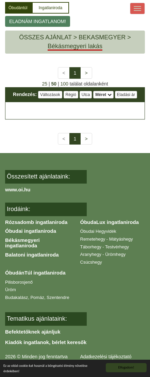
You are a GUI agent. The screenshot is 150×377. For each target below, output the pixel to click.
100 (64, 84)
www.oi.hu (17, 189)
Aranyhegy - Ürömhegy (103, 254)
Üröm (10, 289)
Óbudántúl (19, 7)
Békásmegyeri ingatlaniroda (22, 243)
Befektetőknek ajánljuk (33, 332)
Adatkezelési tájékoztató (106, 356)
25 (44, 84)
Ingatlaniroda (50, 7)
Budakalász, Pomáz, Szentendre (37, 297)
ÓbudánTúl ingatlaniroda (35, 273)
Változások (50, 94)
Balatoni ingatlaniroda (32, 255)
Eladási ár (126, 94)
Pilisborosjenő (19, 282)
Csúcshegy (91, 262)
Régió (71, 94)
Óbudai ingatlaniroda (30, 231)
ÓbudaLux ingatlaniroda (109, 222)
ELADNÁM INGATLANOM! (37, 21)
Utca (86, 94)
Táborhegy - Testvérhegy (104, 246)
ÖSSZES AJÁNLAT (45, 37)
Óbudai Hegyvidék (98, 231)
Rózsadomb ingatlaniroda (36, 222)
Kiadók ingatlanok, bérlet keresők (45, 342)
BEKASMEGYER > (105, 37)
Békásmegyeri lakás (75, 46)
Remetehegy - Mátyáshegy (106, 239)
